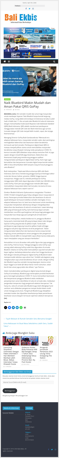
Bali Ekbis (17, 109)
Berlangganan (10, 391)
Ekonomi (7, 99)
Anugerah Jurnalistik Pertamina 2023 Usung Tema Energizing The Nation (46, 352)
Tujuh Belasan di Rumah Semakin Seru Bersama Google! (28, 319)
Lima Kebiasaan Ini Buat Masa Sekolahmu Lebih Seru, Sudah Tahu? (28, 324)
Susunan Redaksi (8, 413)
